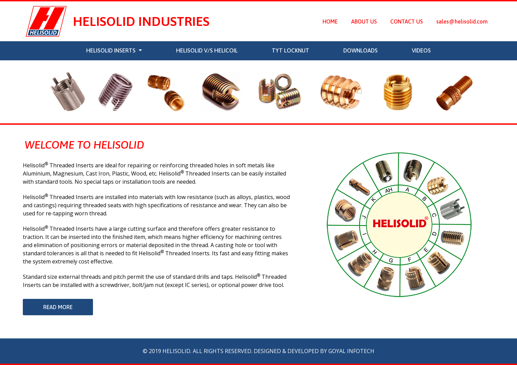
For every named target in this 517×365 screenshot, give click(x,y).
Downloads (360, 50)
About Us (364, 21)
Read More (58, 307)
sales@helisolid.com (462, 21)
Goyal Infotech (351, 351)
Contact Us (406, 21)
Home (333, 21)
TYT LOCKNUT (290, 50)
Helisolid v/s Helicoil (207, 50)
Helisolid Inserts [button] (111, 50)
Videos (421, 50)
